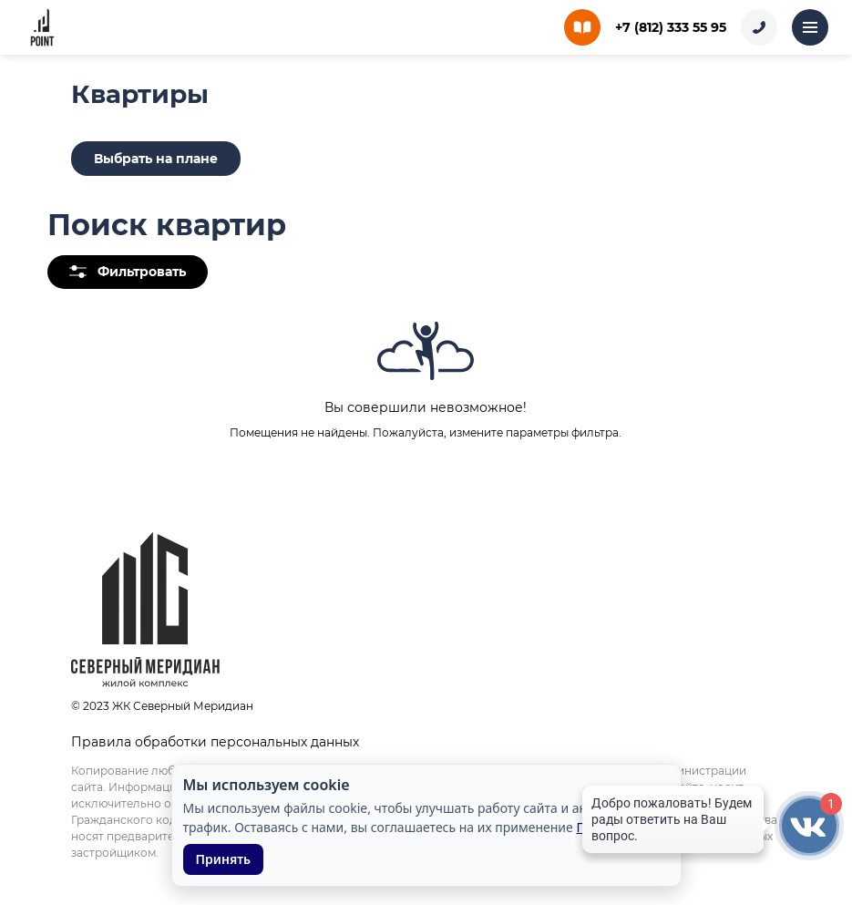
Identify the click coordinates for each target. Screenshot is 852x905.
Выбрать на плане (156, 158)
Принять (223, 859)
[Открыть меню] (810, 27)
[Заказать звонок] (759, 27)
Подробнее (610, 827)
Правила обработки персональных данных (215, 742)
